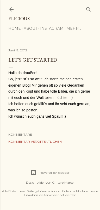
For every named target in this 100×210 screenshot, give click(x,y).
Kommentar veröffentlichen (35, 141)
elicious (19, 19)
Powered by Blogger (50, 173)
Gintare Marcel (63, 182)
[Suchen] (88, 8)
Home (14, 28)
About (30, 28)
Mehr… (73, 28)
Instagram (52, 28)
